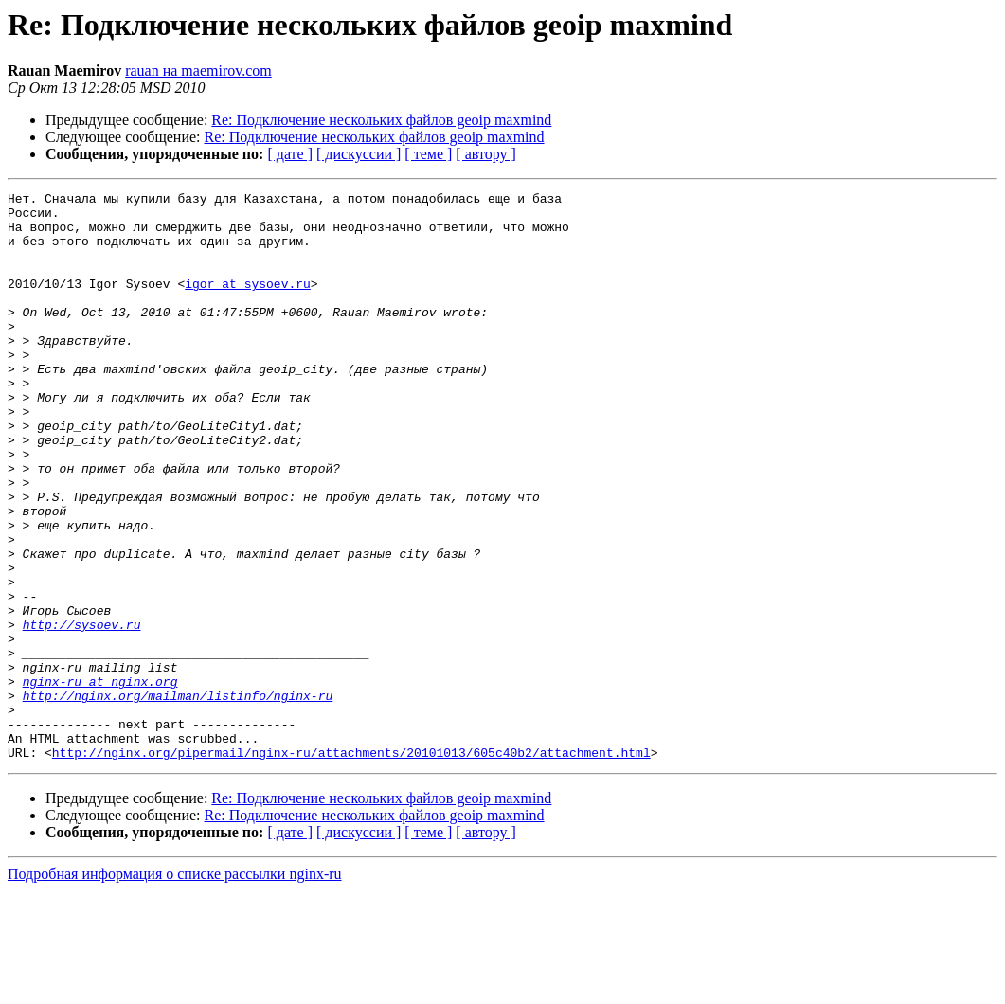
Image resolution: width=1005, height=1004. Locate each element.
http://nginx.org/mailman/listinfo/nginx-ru (178, 797)
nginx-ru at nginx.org (100, 780)
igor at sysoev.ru (248, 303)
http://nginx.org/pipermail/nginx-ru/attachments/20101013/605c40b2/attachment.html (351, 865)
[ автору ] (485, 154)
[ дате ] (290, 154)
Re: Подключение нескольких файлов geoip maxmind (381, 120)
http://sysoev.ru (82, 712)
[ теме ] (428, 154)
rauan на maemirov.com (198, 71)
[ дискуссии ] (358, 154)
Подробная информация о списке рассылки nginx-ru (175, 987)
